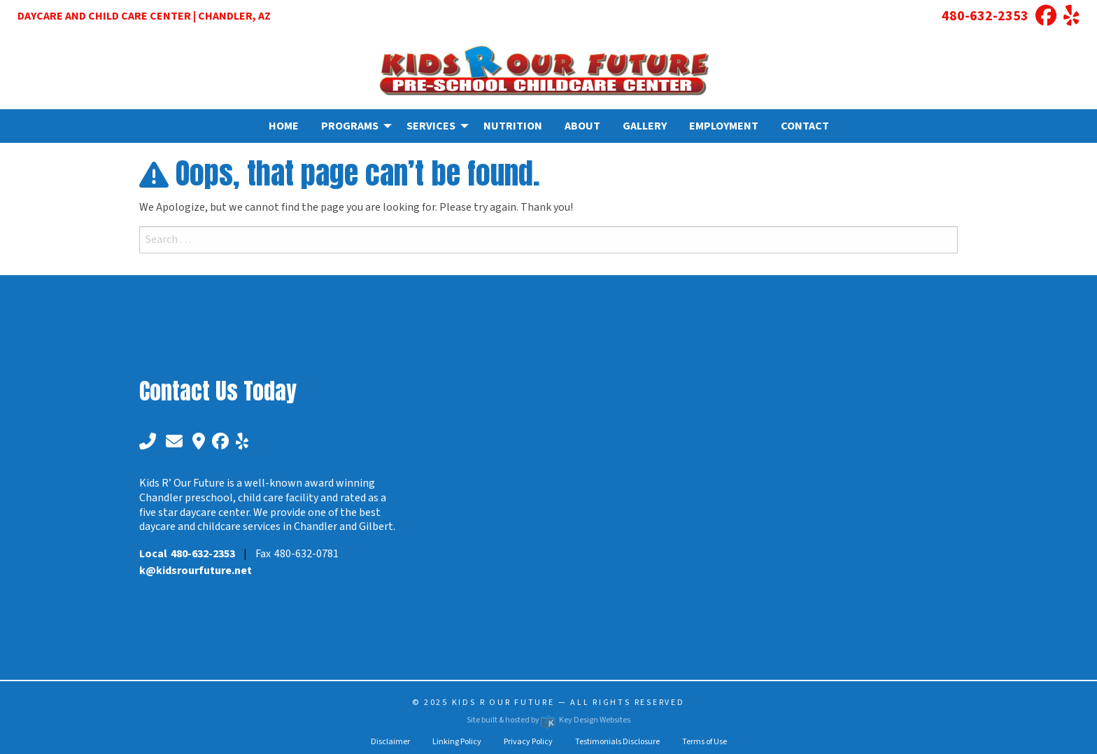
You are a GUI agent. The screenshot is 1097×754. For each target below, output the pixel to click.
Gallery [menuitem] (645, 126)
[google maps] (197, 441)
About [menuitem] (582, 126)
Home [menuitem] (284, 126)
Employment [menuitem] (723, 126)
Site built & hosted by (548, 720)
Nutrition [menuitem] (512, 126)
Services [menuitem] (430, 126)
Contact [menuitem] (805, 126)
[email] (174, 441)
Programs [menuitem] (349, 126)
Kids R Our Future (503, 702)
